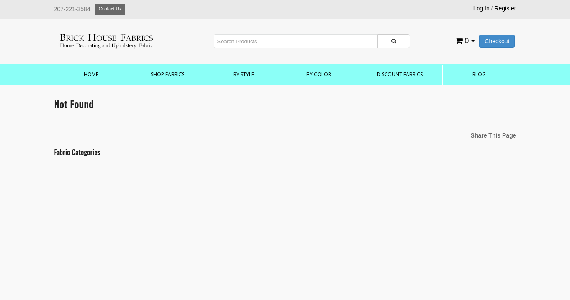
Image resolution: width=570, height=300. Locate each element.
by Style (243, 74)
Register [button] (505, 8)
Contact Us (110, 8)
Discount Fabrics (400, 74)
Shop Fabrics (167, 74)
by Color (318, 74)
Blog (479, 74)
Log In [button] (481, 8)
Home (91, 74)
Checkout (497, 41)
